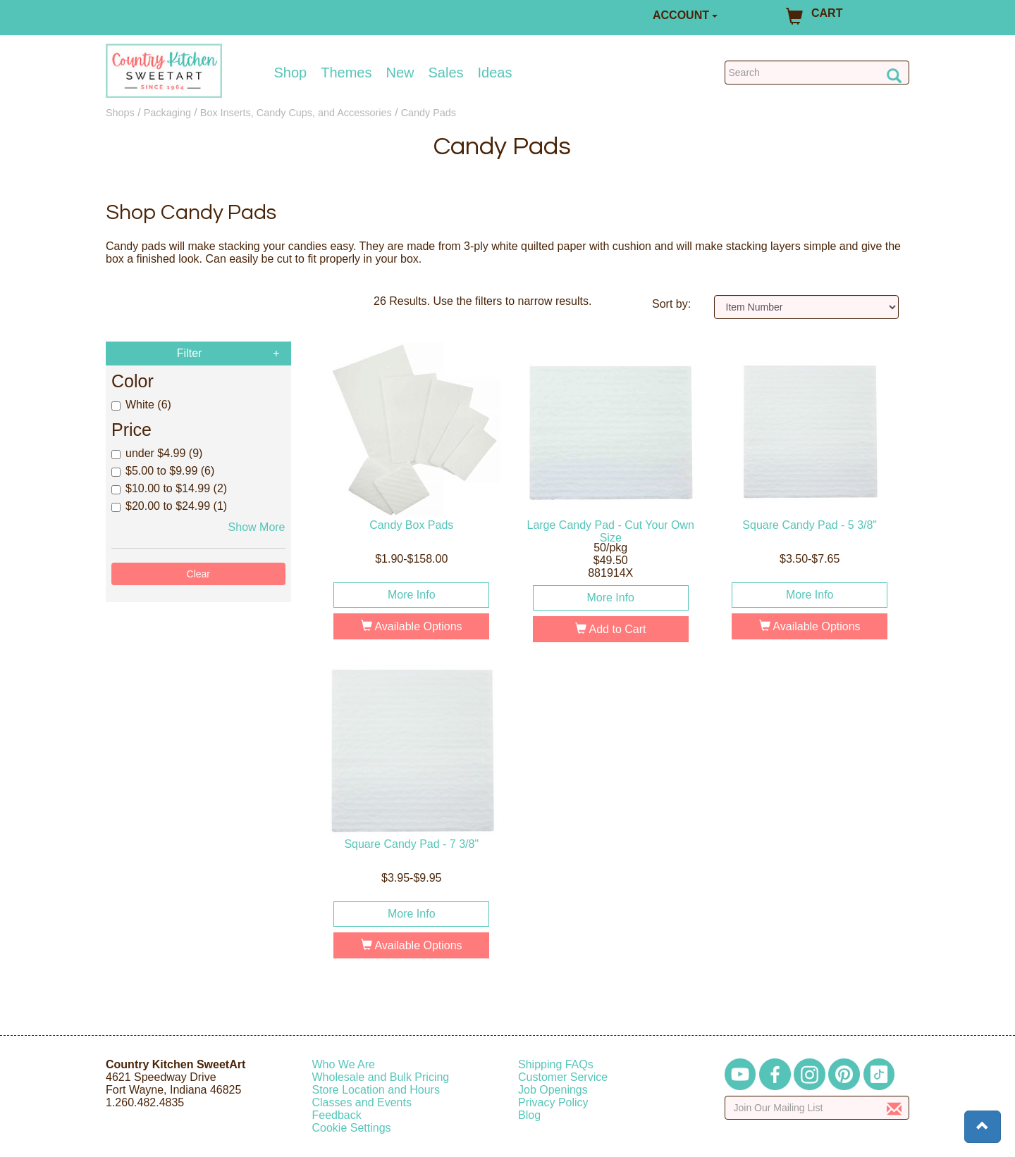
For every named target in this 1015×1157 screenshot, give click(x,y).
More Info (412, 595)
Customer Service (563, 1077)
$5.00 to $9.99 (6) (162, 471)
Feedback (337, 1115)
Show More (256, 527)
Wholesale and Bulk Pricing (381, 1077)
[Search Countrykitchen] (817, 73)
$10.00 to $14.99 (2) (169, 488)
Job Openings (553, 1090)
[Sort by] (806, 307)
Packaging (167, 112)
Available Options (411, 626)
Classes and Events (362, 1102)
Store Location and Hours (376, 1090)
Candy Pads (428, 112)
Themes (346, 72)
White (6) (141, 405)
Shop (290, 72)
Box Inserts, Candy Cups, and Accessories (296, 112)
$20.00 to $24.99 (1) (169, 506)
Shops (120, 112)
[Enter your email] (817, 1108)
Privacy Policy (553, 1102)
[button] (982, 1127)
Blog (529, 1115)
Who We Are (344, 1064)
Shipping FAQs (555, 1064)
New (400, 72)
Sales (446, 72)
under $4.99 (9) (156, 453)
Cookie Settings (351, 1128)
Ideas (495, 72)
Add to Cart (610, 629)
